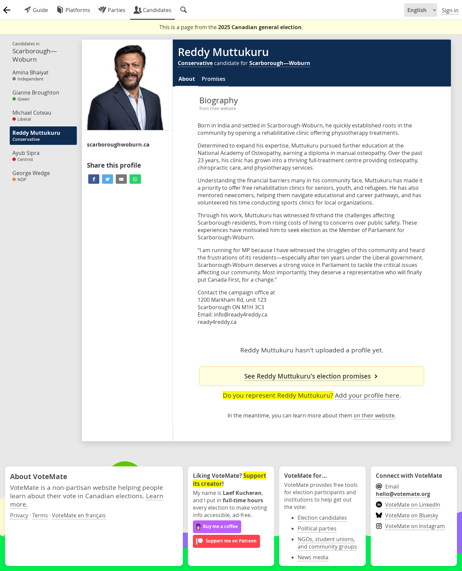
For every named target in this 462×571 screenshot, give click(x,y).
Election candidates (322, 517)
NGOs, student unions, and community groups (327, 542)
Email (403, 490)
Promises (213, 78)
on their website (374, 415)
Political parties (317, 528)
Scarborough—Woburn (279, 63)
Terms (40, 515)
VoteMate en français (79, 515)
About (186, 78)
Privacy (19, 515)
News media (313, 557)
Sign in (450, 10)
